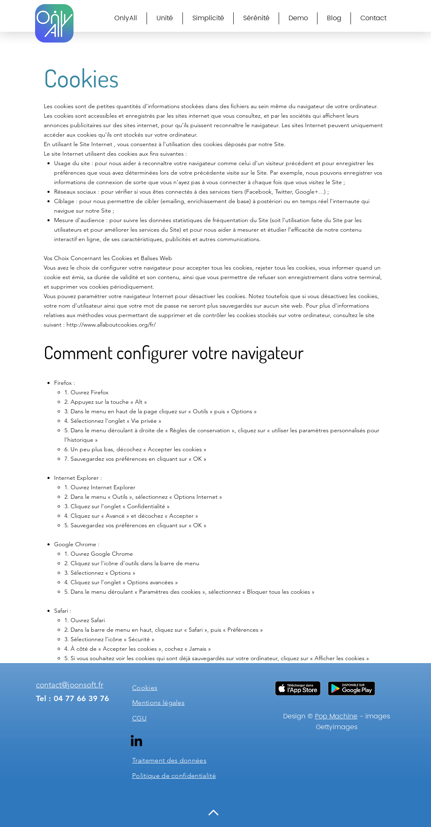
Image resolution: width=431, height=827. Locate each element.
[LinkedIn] (136, 740)
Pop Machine (336, 716)
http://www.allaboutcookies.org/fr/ (111, 324)
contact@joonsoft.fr (69, 685)
